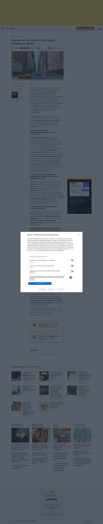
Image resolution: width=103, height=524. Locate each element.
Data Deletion (42, 289)
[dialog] (51, 262)
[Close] (79, 235)
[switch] (71, 260)
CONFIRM (40, 283)
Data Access (51, 289)
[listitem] (51, 257)
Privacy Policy (60, 289)
